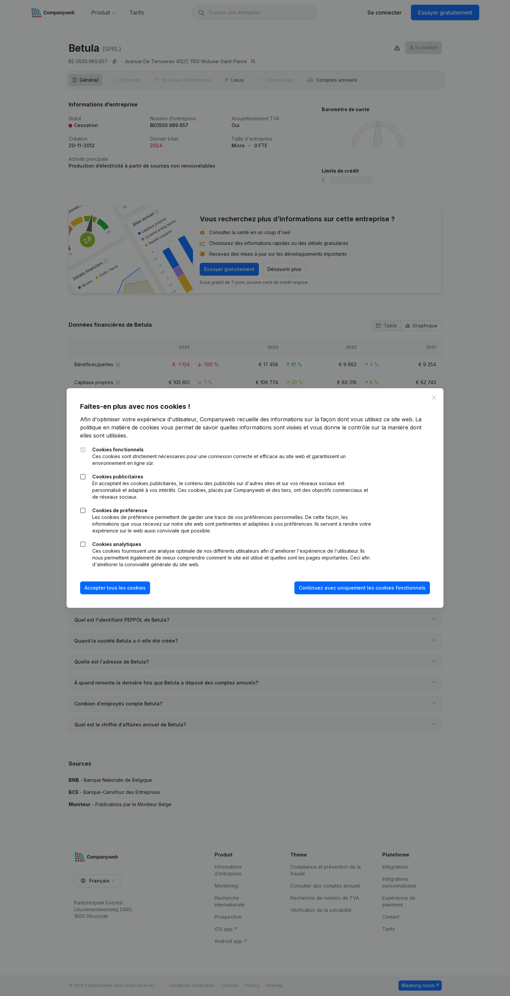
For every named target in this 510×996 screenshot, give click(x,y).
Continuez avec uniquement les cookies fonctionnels (362, 588)
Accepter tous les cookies (115, 588)
